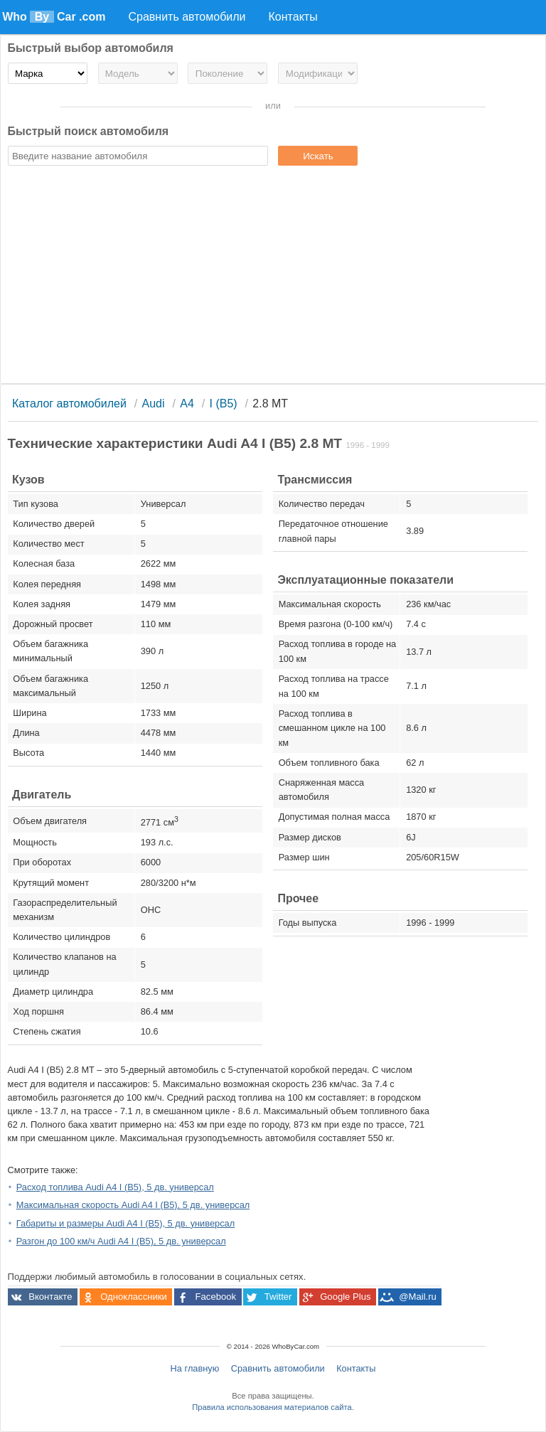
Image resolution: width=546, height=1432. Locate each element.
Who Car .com (53, 17)
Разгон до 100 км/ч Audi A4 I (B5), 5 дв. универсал (121, 1241)
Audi (153, 403)
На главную (195, 1368)
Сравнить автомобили (278, 1368)
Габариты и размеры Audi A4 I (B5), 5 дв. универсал (125, 1223)
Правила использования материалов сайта (271, 1407)
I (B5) (223, 403)
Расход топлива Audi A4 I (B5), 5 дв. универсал (115, 1187)
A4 (187, 403)
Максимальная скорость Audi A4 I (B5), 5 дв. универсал (133, 1204)
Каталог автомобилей (69, 403)
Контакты (355, 1368)
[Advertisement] (273, 276)
